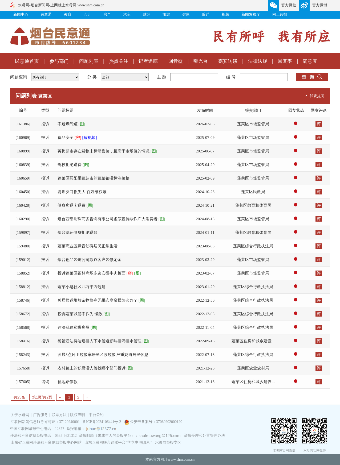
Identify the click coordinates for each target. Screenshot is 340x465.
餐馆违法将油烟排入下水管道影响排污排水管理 (103, 341)
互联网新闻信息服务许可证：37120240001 (45, 422)
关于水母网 (20, 415)
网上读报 (279, 14)
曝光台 (200, 61)
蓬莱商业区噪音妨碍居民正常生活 (88, 246)
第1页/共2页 (42, 397)
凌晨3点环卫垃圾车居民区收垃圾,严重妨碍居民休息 (103, 354)
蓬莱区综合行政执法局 (253, 246)
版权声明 (77, 415)
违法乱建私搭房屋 (77, 327)
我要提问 (317, 96)
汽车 (127, 14)
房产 (107, 14)
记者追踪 (148, 61)
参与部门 (59, 61)
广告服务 (40, 415)
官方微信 (288, 5)
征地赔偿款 (68, 382)
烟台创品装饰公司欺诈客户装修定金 (90, 260)
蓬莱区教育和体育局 (253, 205)
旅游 (166, 14)
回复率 (285, 61)
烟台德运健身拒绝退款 (78, 232)
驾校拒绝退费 (73, 165)
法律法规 (257, 61)
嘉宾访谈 (227, 61)
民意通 (46, 14)
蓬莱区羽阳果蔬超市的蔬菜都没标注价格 (93, 178)
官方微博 (319, 5)
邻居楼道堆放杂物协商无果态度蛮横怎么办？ (101, 300)
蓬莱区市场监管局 (253, 124)
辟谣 (205, 14)
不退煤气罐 (71, 124)
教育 (67, 14)
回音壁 (175, 61)
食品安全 (77, 137)
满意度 (310, 61)
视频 (225, 14)
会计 (87, 14)
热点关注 (118, 61)
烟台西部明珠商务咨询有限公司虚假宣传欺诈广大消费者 (111, 219)
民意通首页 (27, 61)
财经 (146, 14)
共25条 (19, 397)
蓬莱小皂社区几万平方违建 (82, 287)
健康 (186, 14)
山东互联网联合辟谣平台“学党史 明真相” (118, 443)
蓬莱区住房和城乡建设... (253, 341)
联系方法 (59, 415)
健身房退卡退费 (75, 205)
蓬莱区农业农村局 (253, 368)
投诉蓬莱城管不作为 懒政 (84, 314)
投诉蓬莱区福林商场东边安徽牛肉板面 (99, 273)
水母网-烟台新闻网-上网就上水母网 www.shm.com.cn (61, 5)
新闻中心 (20, 14)
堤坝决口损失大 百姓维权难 (82, 192)
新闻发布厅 (250, 14)
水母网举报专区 (168, 443)
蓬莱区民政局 (253, 192)
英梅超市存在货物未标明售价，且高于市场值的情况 (107, 151)
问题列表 (88, 61)
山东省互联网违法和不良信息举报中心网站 (46, 443)
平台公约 (96, 415)
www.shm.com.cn (181, 460)
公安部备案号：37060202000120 (156, 422)
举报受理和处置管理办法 (204, 436)
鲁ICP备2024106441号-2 (102, 422)
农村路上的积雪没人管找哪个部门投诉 (95, 368)
